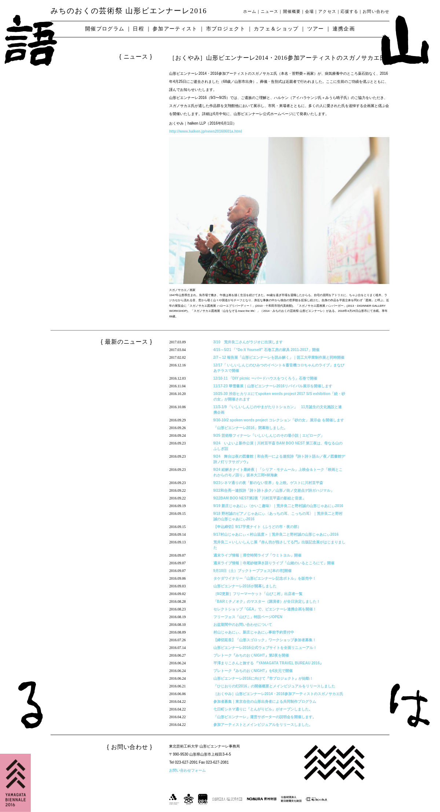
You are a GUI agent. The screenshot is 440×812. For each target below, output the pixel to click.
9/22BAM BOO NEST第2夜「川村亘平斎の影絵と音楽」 (259, 498)
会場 (309, 11)
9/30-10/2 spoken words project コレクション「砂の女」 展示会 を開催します (278, 420)
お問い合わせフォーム (187, 770)
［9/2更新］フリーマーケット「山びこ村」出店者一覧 (258, 594)
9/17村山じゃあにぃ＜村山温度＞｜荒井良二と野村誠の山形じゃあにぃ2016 (276, 534)
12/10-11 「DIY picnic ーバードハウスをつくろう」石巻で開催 (265, 378)
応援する (349, 11)
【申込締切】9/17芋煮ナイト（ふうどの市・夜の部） (257, 527)
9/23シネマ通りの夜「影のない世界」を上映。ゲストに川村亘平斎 (268, 483)
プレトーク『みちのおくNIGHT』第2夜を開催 (251, 655)
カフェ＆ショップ (276, 29)
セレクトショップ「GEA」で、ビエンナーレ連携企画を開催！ (265, 609)
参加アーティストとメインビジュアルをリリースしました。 (262, 725)
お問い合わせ (376, 11)
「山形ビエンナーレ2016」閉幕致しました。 (250, 428)
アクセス (327, 11)
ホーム (249, 11)
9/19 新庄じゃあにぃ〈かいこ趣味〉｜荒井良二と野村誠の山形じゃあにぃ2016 (278, 506)
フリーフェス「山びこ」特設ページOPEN (247, 617)
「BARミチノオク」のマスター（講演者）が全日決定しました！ (266, 601)
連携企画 (344, 29)
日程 (138, 29)
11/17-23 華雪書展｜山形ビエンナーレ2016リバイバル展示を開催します (273, 386)
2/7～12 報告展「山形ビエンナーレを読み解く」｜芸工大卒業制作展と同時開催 (279, 357)
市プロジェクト (225, 29)
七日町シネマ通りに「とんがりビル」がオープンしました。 (262, 709)
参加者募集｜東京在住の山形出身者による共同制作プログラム (264, 702)
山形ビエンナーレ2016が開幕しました (244, 586)
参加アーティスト (175, 29)
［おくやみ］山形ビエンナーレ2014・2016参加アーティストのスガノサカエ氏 (278, 694)
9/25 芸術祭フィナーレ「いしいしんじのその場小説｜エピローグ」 (268, 435)
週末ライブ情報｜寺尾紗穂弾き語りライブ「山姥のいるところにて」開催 (273, 563)
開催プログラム (104, 29)
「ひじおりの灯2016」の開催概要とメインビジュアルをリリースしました (274, 686)
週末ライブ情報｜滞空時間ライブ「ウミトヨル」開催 (257, 555)
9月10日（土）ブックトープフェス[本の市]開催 (252, 571)
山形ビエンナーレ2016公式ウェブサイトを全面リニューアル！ (265, 648)
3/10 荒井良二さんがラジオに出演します (248, 342)
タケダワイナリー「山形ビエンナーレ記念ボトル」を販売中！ (264, 578)
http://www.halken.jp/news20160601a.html (205, 131)
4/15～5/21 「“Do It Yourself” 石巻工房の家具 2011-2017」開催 (266, 350)
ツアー (315, 29)
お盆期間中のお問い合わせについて (242, 625)
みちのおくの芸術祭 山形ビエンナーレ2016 (129, 11)
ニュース (269, 11)
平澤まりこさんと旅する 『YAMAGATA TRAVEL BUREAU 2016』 (268, 663)
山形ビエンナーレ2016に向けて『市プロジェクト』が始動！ (263, 678)
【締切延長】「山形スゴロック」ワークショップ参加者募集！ (264, 640)
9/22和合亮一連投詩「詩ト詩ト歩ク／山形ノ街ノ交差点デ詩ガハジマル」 (273, 490)
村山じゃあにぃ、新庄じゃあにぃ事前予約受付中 (253, 632)
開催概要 (292, 11)
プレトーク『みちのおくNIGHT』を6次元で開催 (253, 671)
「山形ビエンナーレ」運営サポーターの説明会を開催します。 (264, 717)
